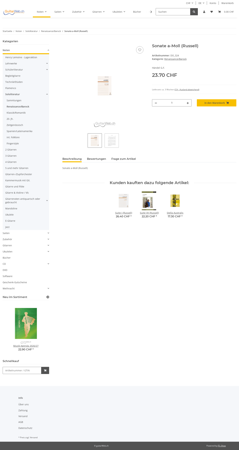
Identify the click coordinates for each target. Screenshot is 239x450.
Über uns (23, 404)
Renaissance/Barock (175, 59)
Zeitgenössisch (15, 125)
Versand (23, 416)
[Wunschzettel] (211, 11)
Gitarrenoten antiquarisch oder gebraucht (22, 200)
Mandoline (11, 208)
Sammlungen (14, 100)
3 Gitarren (11, 155)
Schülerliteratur (14, 69)
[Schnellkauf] (22, 370)
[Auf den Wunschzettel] (139, 50)
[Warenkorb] (225, 11)
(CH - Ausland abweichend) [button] (186, 89)
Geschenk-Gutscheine (15, 282)
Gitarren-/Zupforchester (18, 174)
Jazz (7, 226)
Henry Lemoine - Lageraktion (21, 57)
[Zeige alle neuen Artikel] (47, 297)
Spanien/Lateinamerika (19, 131)
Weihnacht (9, 288)
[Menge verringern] (155, 102)
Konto (213, 3)
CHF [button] (188, 3)
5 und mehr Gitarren (16, 168)
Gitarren (7, 245)
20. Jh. (10, 118)
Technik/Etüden (14, 81)
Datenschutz (25, 428)
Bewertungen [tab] (96, 158)
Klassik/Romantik (16, 112)
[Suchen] (173, 11)
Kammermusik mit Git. (17, 180)
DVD (5, 270)
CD (4, 263)
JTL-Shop (222, 445)
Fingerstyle (13, 143)
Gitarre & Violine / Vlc (17, 192)
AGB (20, 422)
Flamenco (10, 88)
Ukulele (9, 214)
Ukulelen (7, 251)
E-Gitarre (10, 220)
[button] (204, 11)
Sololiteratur (12, 94)
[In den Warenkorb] (65, 42)
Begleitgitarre (12, 75)
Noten (6, 50)
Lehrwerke (11, 63)
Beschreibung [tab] (72, 158)
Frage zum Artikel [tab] (123, 158)
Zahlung (23, 410)
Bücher (7, 257)
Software (7, 276)
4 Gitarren (11, 161)
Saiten (6, 233)
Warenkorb (227, 3)
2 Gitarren (11, 149)
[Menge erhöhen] (187, 102)
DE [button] (200, 3)
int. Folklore (13, 137)
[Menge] (171, 102)
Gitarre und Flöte (14, 186)
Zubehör (7, 239)
